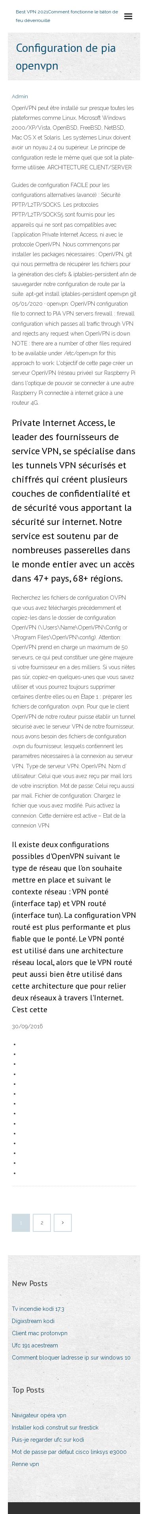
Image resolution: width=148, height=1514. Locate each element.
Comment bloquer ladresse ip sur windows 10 (71, 1357)
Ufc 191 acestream (35, 1345)
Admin (20, 96)
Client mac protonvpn (39, 1333)
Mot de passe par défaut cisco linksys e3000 (69, 1452)
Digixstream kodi (33, 1321)
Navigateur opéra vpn (39, 1415)
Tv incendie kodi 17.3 (38, 1309)
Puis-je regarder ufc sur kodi (48, 1440)
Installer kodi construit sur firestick (55, 1427)
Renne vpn (25, 1464)
